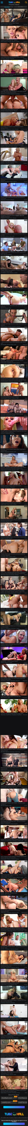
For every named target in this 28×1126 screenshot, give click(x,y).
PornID (25, 308)
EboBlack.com (9, 1097)
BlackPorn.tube (24, 110)
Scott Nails (3, 556)
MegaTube (25, 254)
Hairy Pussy (11, 610)
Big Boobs (17, 770)
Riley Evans (3, 714)
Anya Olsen (3, 93)
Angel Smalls (3, 504)
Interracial (12, 58)
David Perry (8, 714)
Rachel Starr (9, 840)
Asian (12, 146)
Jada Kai (3, 146)
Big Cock (13, 93)
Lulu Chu (10, 877)
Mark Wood (3, 574)
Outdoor (9, 894)
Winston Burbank (4, 381)
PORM (26, 487)
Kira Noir (2, 110)
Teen (10, 236)
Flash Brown (3, 680)
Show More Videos (14, 1107)
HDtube (25, 181)
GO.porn (25, 218)
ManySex (25, 610)
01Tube (25, 805)
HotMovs (25, 163)
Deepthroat (8, 129)
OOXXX (25, 1037)
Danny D (2, 181)
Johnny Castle (4, 398)
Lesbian (17, 41)
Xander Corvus (4, 326)
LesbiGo (25, 662)
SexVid (25, 75)
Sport (8, 504)
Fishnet (7, 218)
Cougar (11, 181)
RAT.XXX (25, 24)
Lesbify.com (9, 1102)
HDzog (25, 751)
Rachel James (4, 41)
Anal (15, 344)
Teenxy (25, 236)
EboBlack (25, 58)
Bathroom (3, 163)
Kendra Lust (3, 840)
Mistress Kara (4, 593)
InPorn (26, 538)
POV (11, 218)
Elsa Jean (3, 236)
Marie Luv (3, 628)
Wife (2, 697)
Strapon (2, 289)
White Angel (10, 930)
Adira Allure (3, 1037)
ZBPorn (25, 415)
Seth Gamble (3, 344)
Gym (11, 504)
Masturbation (14, 593)
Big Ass (13, 41)
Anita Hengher (4, 930)
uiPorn (25, 381)
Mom (2, 254)
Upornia (25, 289)
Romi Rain (3, 967)
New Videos (7, 6)
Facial (13, 129)
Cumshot (3, 75)
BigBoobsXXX (24, 787)
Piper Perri (3, 1074)
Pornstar (6, 24)
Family (7, 236)
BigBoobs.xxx (24, 470)
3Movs (25, 556)
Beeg (26, 398)
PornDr (25, 574)
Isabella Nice (3, 1019)
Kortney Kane (3, 362)
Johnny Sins (3, 912)
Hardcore (10, 24)
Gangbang (9, 362)
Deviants (25, 41)
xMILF (26, 593)
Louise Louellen (4, 877)
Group (18, 1092)
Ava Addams (3, 272)
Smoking (7, 181)
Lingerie (17, 628)
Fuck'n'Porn (25, 451)
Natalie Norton (4, 1092)
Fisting (8, 593)
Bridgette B (3, 218)
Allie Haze (3, 751)
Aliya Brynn (3, 129)
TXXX (26, 628)
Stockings (3, 58)
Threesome (12, 487)
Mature (8, 680)
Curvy (8, 272)
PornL (26, 521)
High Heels (7, 146)
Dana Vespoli (3, 859)
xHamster (25, 714)
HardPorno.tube (24, 129)
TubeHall (25, 362)
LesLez (25, 504)
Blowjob (7, 58)
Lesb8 (26, 272)
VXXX (26, 1092)
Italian (2, 24)
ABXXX (25, 93)
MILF (13, 236)
